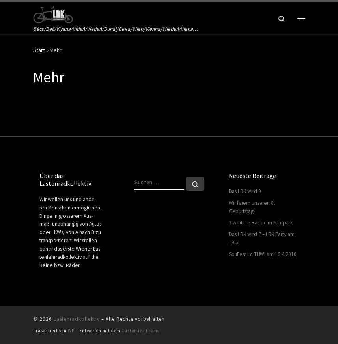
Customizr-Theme (140, 330)
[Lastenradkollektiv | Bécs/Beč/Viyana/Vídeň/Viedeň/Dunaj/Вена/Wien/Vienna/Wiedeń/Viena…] (53, 13)
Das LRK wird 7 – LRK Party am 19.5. (262, 238)
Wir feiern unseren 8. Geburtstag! (252, 207)
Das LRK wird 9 (245, 191)
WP (71, 330)
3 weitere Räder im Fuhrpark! (261, 222)
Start (39, 50)
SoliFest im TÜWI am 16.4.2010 (263, 254)
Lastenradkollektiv (77, 319)
